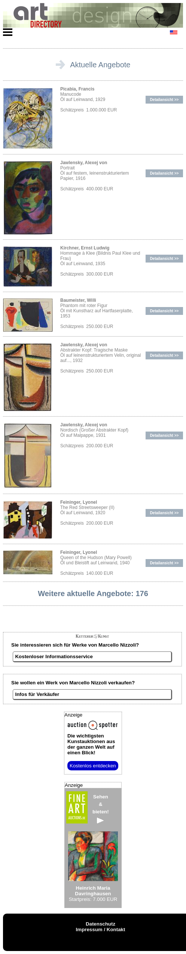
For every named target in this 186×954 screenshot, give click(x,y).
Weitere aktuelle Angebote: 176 (93, 593)
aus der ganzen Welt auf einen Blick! (91, 744)
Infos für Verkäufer (37, 694)
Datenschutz (100, 924)
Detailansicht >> (164, 100)
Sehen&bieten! (100, 808)
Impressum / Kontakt (100, 929)
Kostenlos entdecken (93, 766)
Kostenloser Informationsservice (53, 656)
